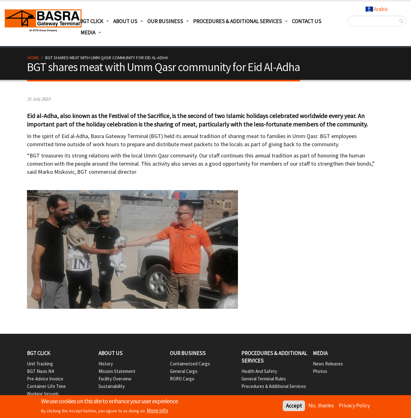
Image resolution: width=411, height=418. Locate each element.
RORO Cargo (182, 379)
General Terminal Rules (263, 379)
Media (88, 32)
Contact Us (306, 21)
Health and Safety (259, 371)
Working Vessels (43, 394)
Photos (320, 371)
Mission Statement (116, 371)
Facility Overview (114, 379)
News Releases (328, 364)
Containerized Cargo (190, 364)
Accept (294, 406)
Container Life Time (46, 386)
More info (157, 411)
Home (33, 57)
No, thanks (321, 406)
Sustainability (111, 386)
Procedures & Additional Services (237, 21)
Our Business (165, 21)
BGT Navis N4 (40, 371)
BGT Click (91, 21)
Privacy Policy (354, 406)
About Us (125, 21)
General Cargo (184, 371)
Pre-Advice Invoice (45, 379)
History (105, 364)
